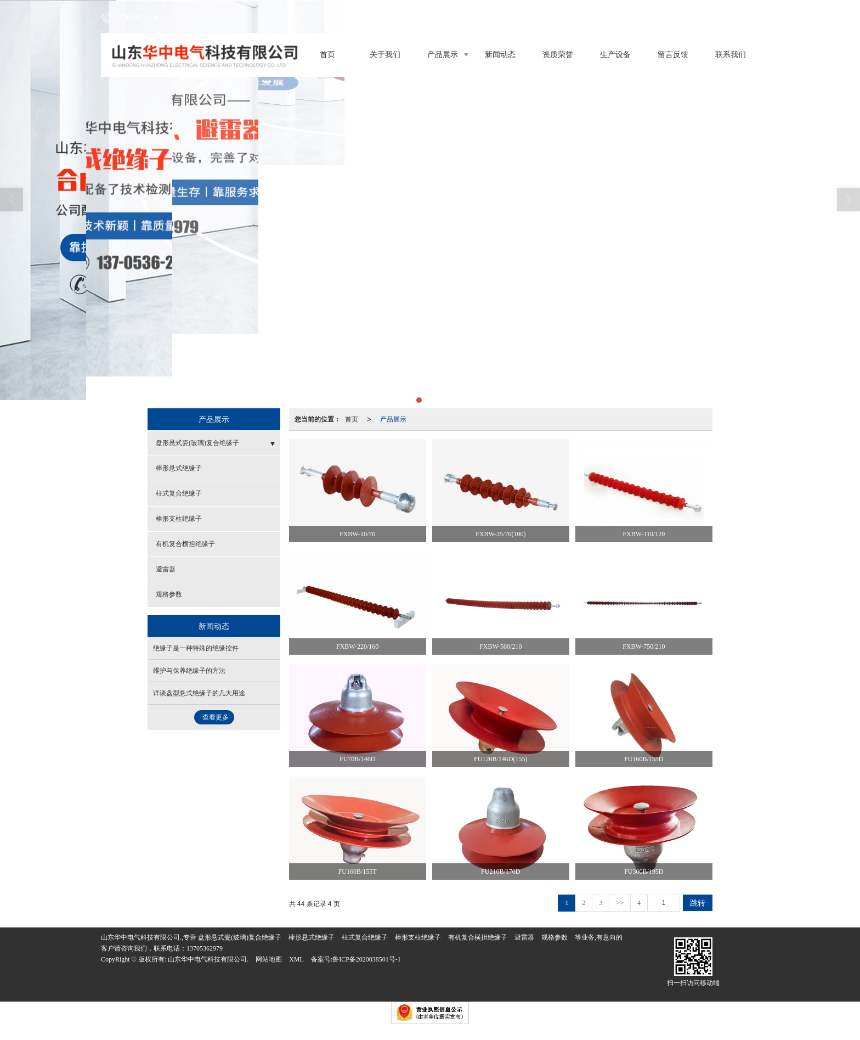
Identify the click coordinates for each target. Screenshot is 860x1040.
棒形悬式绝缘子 (179, 468)
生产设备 (615, 54)
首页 (327, 54)
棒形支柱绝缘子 (179, 518)
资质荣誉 (557, 54)
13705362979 (204, 948)
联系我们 (730, 54)
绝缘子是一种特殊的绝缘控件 (196, 648)
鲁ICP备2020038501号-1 (366, 959)
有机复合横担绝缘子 (185, 544)
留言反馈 (673, 54)
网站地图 (269, 959)
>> (620, 903)
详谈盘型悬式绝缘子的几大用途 (199, 693)
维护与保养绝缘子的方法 (189, 670)
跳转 (697, 902)
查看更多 (215, 717)
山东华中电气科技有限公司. (208, 959)
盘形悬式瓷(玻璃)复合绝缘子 (197, 443)
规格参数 (169, 594)
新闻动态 (500, 54)
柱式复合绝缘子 (179, 493)
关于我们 (385, 54)
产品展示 (442, 54)
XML (296, 959)
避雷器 (166, 569)
